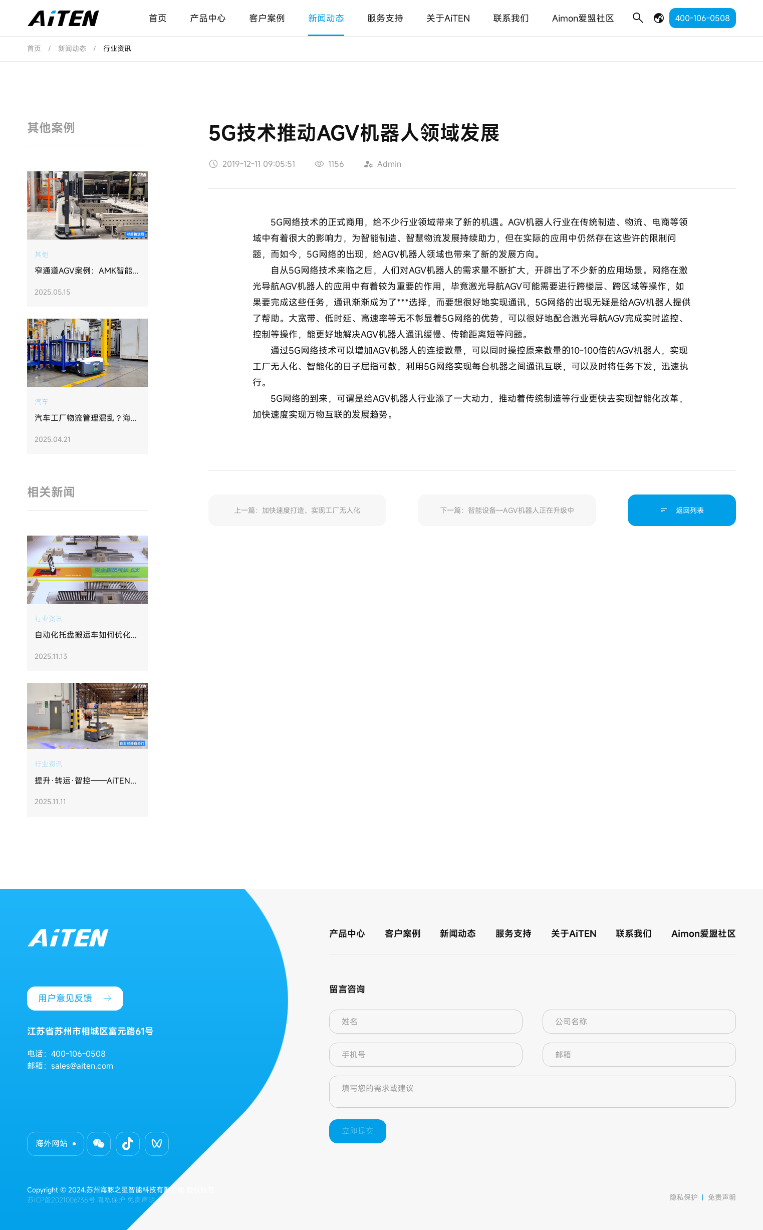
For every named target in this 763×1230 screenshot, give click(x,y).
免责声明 (722, 1197)
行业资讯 (49, 618)
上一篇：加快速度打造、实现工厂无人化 (297, 510)
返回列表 (682, 510)
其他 (42, 254)
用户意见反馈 (75, 998)
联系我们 (511, 18)
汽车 (42, 401)
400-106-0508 (702, 18)
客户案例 (267, 18)
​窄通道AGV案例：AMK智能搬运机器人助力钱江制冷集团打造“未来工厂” (87, 271)
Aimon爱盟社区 (583, 18)
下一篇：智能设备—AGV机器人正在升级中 (507, 510)
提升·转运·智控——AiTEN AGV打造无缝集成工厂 (82, 781)
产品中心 (208, 18)
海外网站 (52, 1143)
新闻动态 (326, 18)
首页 (158, 18)
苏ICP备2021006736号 (61, 1199)
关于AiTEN (448, 18)
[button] (99, 1144)
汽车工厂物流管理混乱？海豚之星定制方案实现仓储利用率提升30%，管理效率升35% (87, 418)
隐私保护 (684, 1197)
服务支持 (385, 18)
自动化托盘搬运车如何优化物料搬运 (87, 635)
